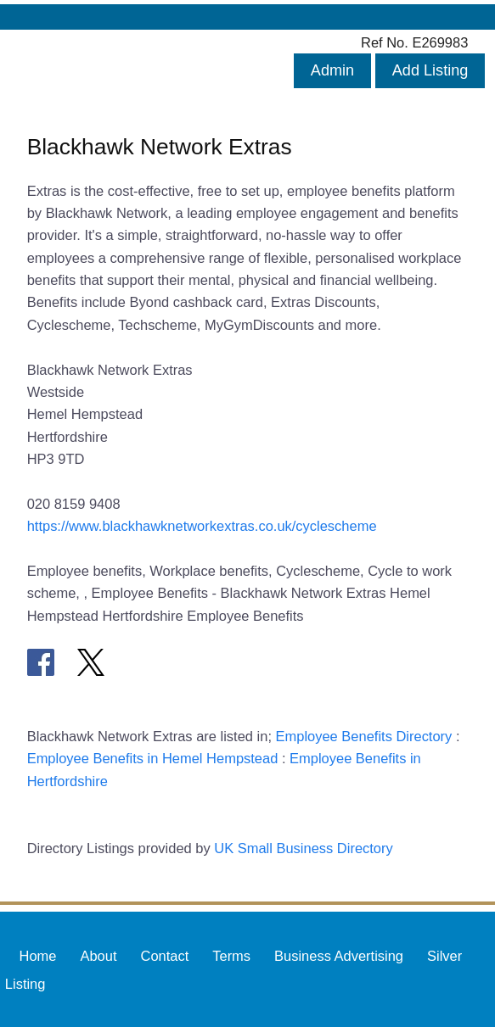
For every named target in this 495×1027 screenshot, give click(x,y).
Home (38, 955)
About (98, 955)
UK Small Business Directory (303, 848)
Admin (332, 70)
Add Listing (430, 70)
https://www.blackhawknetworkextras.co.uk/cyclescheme (202, 525)
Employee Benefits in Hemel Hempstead (152, 758)
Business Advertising (338, 955)
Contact (164, 955)
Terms (231, 955)
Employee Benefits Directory (364, 736)
